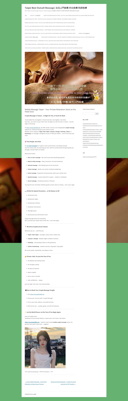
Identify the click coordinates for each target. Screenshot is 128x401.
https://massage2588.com (33, 127)
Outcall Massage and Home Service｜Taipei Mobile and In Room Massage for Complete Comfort (50, 30)
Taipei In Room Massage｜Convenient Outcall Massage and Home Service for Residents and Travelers (51, 40)
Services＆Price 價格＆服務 (31, 37)
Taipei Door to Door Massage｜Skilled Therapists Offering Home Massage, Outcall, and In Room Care (67, 37)
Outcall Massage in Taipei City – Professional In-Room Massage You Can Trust (92, 125)
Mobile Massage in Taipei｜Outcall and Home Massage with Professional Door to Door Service (50, 22)
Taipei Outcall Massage (32, 371)
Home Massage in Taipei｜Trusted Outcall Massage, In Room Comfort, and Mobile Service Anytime (50, 19)
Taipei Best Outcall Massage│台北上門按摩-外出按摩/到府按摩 (56, 7)
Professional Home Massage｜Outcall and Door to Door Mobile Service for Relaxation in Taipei (50, 33)
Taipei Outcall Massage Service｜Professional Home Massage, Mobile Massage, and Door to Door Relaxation (53, 48)
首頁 (26, 15)
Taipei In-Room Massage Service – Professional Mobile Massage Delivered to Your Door (93, 145)
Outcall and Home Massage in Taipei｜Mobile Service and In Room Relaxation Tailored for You (49, 26)
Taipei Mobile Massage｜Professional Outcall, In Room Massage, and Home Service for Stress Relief (51, 44)
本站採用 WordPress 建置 (30, 394)
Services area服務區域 (84, 33)
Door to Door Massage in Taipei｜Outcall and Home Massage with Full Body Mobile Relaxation (69, 15)
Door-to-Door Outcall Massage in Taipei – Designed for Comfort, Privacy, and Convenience (93, 139)
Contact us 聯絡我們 (35, 15)
